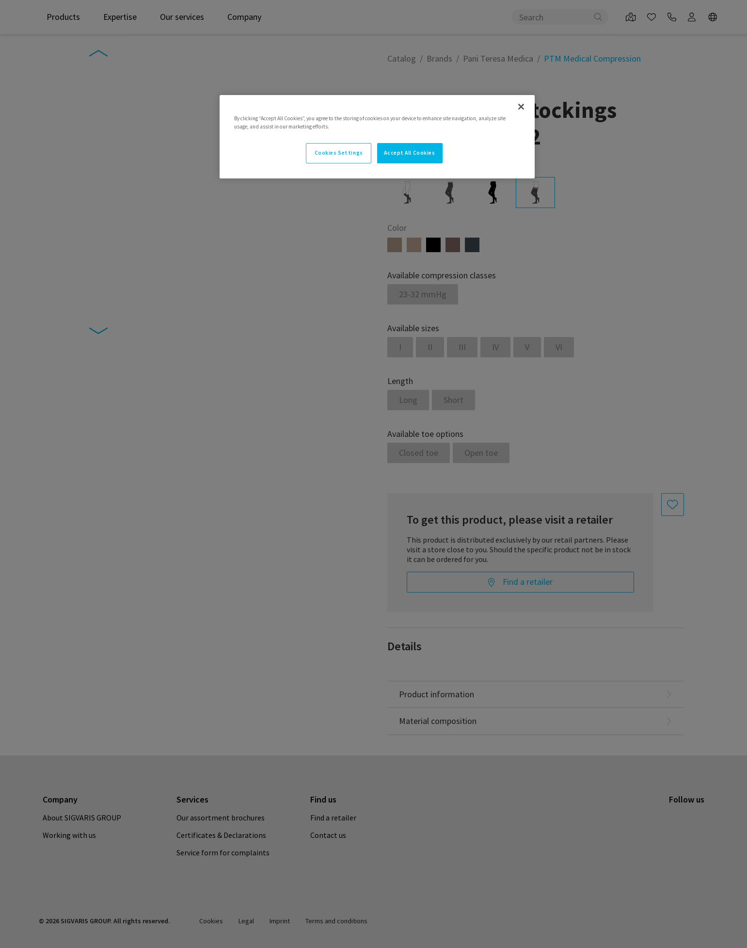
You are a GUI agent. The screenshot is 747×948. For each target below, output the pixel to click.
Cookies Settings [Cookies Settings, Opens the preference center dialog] (339, 152)
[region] (377, 136)
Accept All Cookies (409, 152)
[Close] (521, 106)
